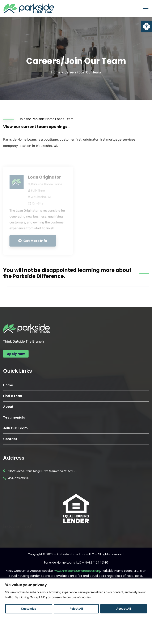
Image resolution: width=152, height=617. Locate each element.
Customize (28, 608)
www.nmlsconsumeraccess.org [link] (77, 571)
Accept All (123, 608)
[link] (146, 26)
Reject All (76, 608)
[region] (76, 597)
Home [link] (55, 72)
